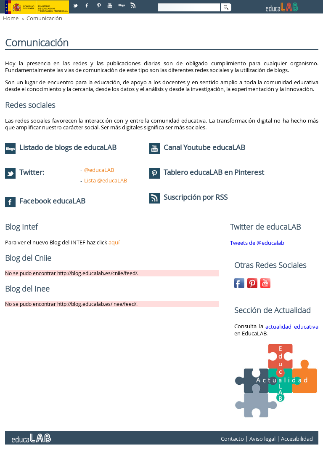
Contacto (232, 438)
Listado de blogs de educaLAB (60, 147)
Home (11, 18)
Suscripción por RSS (188, 197)
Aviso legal (262, 438)
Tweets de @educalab (257, 242)
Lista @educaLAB (105, 180)
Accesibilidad (297, 438)
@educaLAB (99, 170)
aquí (114, 242)
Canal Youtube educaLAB (204, 147)
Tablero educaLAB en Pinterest (214, 172)
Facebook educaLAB (52, 201)
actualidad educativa (291, 326)
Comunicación (44, 18)
